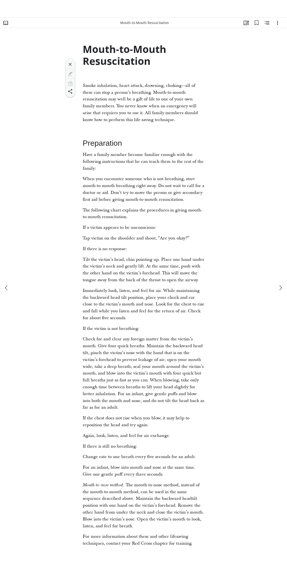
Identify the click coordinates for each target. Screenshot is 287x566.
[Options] (277, 23)
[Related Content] (267, 23)
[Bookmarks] (256, 23)
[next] (280, 288)
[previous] (6, 288)
